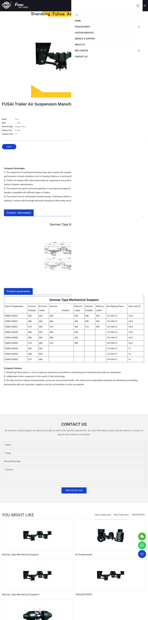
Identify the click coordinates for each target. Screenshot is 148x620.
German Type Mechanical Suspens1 (21, 594)
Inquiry (9, 147)
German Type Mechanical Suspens (20, 554)
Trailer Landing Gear (102, 515)
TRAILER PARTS (138, 515)
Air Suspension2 (83, 554)
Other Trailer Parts (121, 515)
